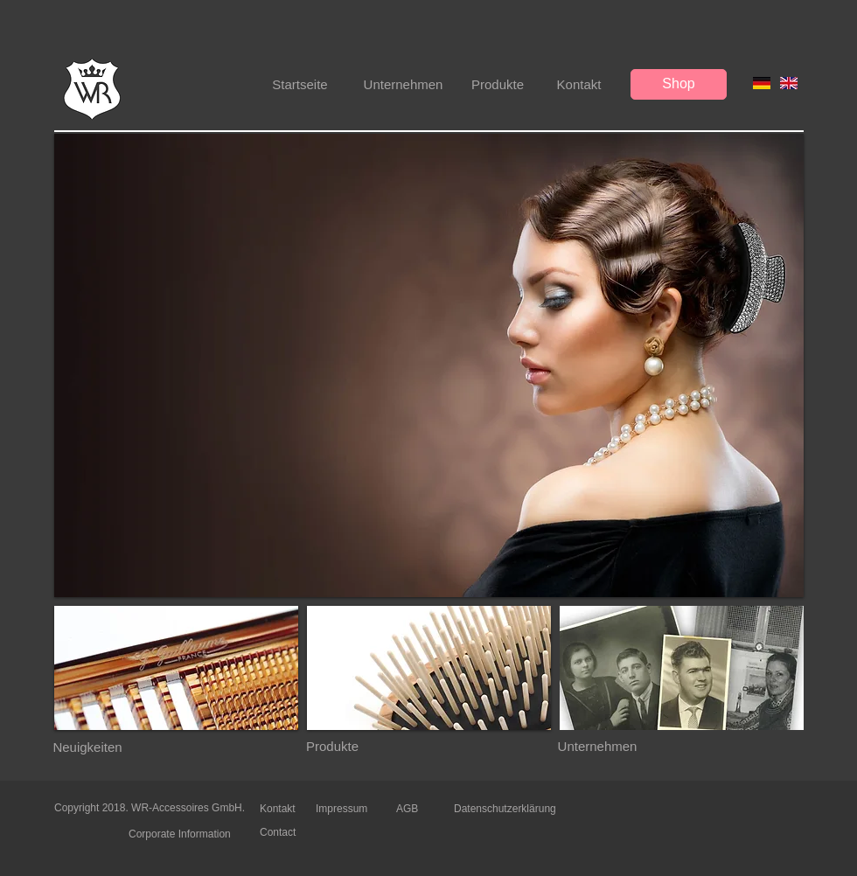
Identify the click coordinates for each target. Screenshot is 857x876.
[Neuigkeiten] (87, 746)
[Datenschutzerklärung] (508, 809)
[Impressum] (344, 808)
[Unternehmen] (403, 84)
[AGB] (410, 809)
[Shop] (679, 84)
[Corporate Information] (185, 834)
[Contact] (288, 832)
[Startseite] (299, 84)
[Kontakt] (578, 84)
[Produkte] (497, 84)
